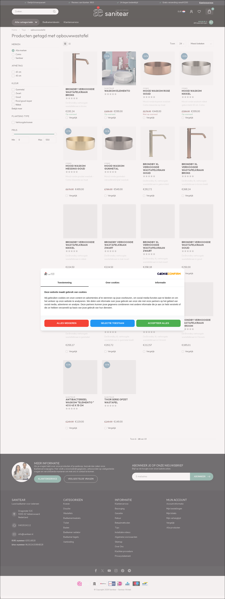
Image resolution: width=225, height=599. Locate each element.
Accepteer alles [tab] (158, 323)
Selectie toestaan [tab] (112, 323)
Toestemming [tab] (65, 282)
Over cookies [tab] (112, 282)
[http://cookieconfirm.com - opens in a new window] (169, 273)
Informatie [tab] (160, 282)
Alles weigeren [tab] (66, 323)
